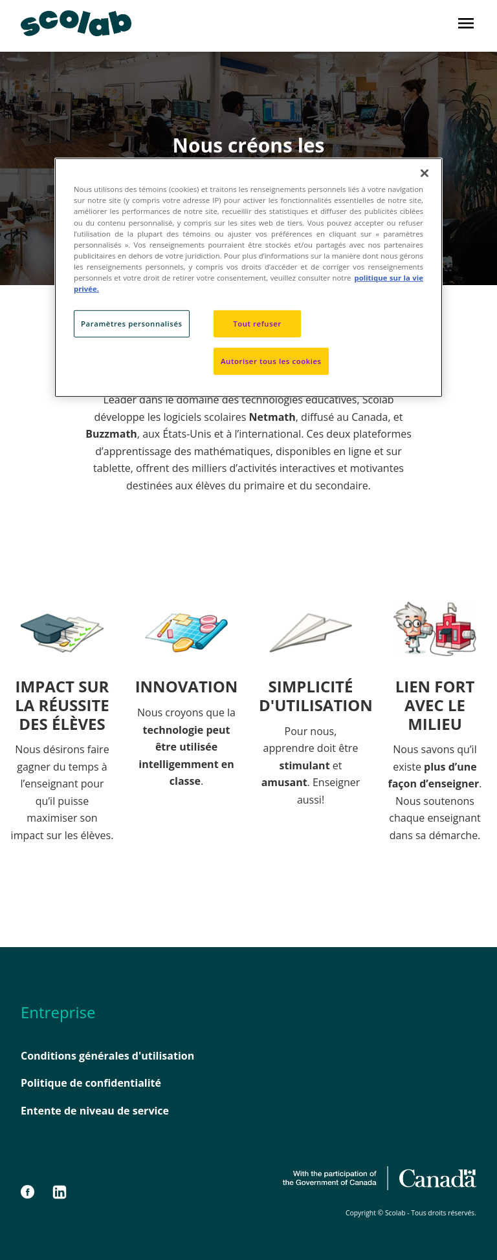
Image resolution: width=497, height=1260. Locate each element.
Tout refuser (257, 323)
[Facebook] (34, 1192)
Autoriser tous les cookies (271, 361)
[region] (248, 277)
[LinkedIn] (59, 1192)
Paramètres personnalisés (131, 323)
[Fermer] (424, 173)
